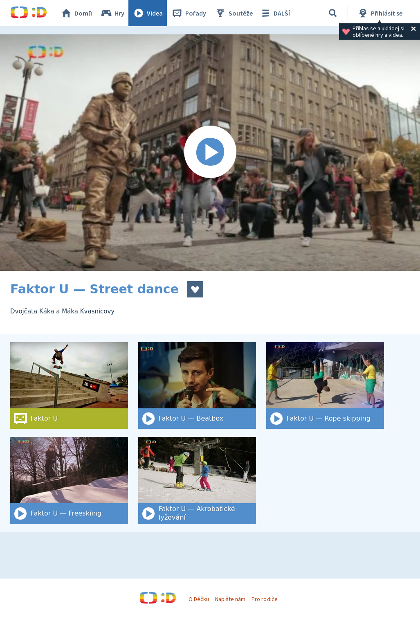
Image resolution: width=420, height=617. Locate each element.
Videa (148, 13)
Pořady (188, 13)
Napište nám (230, 599)
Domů (76, 13)
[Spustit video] (210, 152)
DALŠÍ (274, 13)
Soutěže (233, 13)
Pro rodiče (264, 599)
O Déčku (199, 599)
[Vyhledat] (333, 13)
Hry (112, 13)
